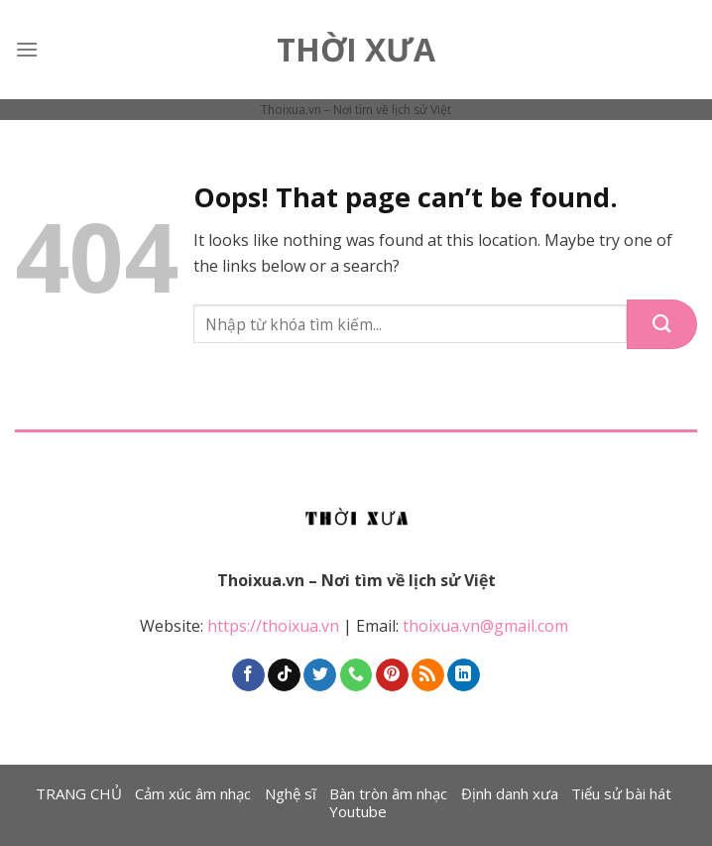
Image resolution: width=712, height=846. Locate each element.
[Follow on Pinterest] (392, 675)
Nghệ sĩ (290, 793)
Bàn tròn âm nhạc (388, 793)
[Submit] (662, 324)
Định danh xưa (509, 793)
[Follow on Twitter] (319, 675)
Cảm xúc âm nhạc (193, 793)
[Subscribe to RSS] (428, 675)
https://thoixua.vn (273, 626)
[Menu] (27, 49)
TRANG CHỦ (79, 793)
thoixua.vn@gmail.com (487, 626)
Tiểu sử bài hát (621, 793)
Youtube (358, 811)
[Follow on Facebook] (248, 675)
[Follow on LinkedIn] (463, 675)
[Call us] (356, 675)
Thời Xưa (356, 49)
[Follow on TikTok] (284, 675)
